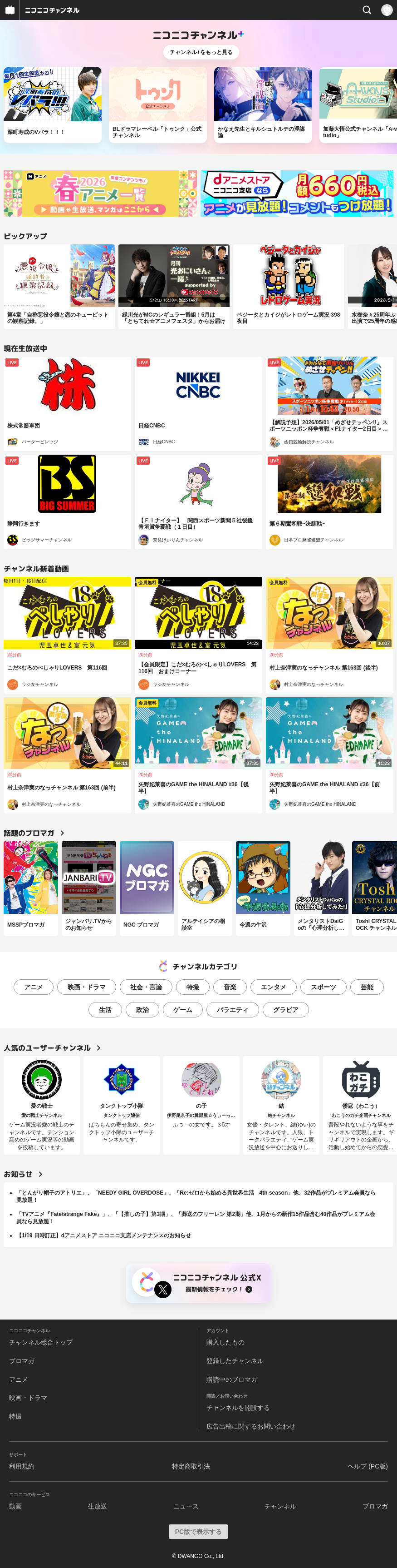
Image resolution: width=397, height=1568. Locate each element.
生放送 (97, 1506)
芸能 (367, 987)
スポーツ (323, 987)
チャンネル (280, 1506)
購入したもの (225, 1342)
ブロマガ (21, 1361)
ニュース (186, 1506)
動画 (15, 1506)
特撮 (192, 987)
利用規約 (21, 1466)
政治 (142, 1009)
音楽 (230, 987)
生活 (105, 1009)
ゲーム (182, 1009)
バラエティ (233, 1009)
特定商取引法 (191, 1466)
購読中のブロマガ (231, 1379)
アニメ (33, 987)
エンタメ (273, 987)
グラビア (286, 1009)
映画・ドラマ (87, 987)
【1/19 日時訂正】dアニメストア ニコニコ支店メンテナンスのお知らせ (103, 1235)
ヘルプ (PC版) (368, 1466)
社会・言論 (146, 987)
